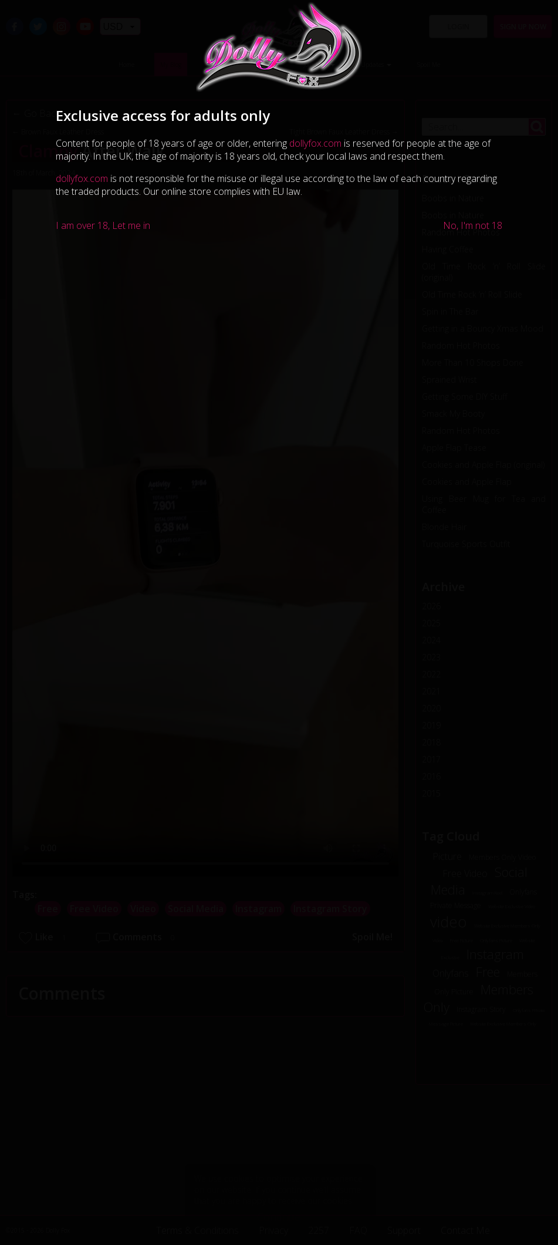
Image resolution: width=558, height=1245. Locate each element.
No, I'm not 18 (472, 225)
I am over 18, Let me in (103, 225)
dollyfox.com (315, 143)
